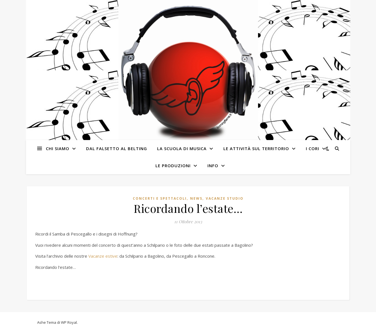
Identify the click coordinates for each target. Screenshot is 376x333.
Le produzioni (173, 165)
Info (212, 165)
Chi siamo (57, 148)
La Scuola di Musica (182, 148)
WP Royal (69, 322)
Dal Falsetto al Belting (116, 148)
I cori (312, 148)
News (196, 198)
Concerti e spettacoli (160, 198)
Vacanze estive (102, 256)
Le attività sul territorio (256, 148)
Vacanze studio (224, 198)
